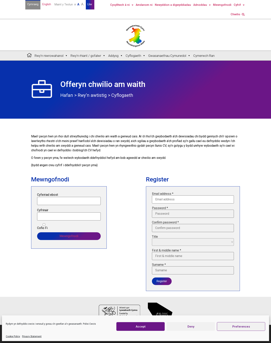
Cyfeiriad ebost (47, 194)
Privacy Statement (32, 336)
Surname (193, 268)
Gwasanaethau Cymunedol (169, 55)
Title (193, 240)
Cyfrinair (42, 210)
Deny (190, 326)
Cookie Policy (13, 336)
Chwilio (238, 14)
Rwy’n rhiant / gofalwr (88, 55)
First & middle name (193, 254)
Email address (193, 197)
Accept (141, 326)
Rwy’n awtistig (92, 95)
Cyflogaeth (136, 55)
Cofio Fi (44, 226)
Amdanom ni (144, 5)
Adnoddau (202, 5)
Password (193, 212)
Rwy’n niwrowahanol (51, 55)
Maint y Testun (69, 4)
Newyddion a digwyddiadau (173, 5)
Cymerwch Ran (204, 56)
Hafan (66, 95)
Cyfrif (239, 5)
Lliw (90, 4)
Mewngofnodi (222, 5)
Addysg (115, 55)
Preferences (241, 326)
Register (162, 281)
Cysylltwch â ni (121, 5)
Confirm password (193, 226)
